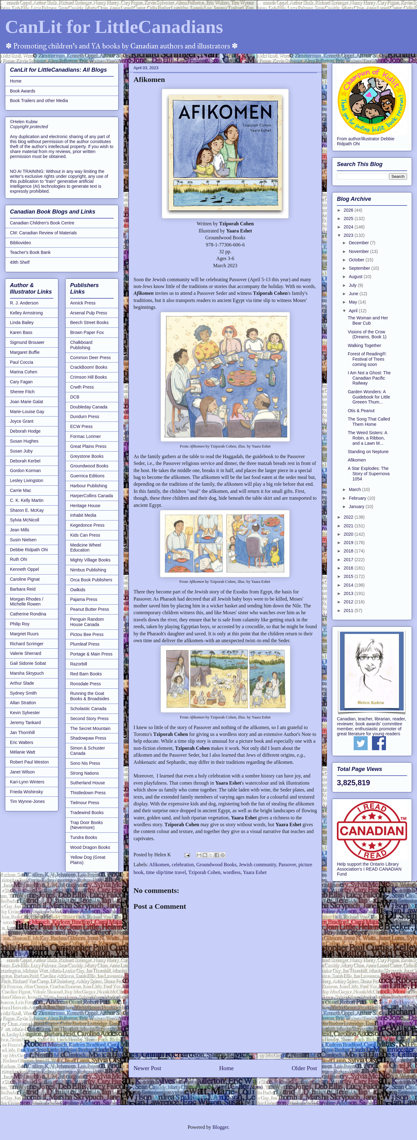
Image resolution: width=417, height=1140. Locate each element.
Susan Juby (21, 450)
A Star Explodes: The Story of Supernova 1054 (369, 473)
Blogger (220, 1127)
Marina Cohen (23, 371)
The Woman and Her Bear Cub (368, 320)
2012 (349, 601)
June (354, 293)
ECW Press (81, 426)
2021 (349, 525)
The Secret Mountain (90, 728)
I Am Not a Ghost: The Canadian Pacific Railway (369, 378)
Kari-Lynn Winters (27, 781)
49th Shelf (19, 262)
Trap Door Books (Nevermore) (86, 825)
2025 (349, 218)
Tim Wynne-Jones (27, 801)
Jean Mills (19, 529)
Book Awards (22, 90)
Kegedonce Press (87, 525)
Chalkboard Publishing (81, 345)
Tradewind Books (87, 812)
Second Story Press (89, 718)
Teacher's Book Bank (30, 252)
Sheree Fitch (22, 391)
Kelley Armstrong (26, 312)
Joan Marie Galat (26, 401)
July (353, 285)
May (353, 302)
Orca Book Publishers (91, 579)
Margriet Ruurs (24, 633)
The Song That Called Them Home (369, 422)
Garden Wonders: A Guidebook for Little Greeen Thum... (369, 397)
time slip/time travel (166, 872)
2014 (349, 585)
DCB (74, 396)
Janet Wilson (22, 771)
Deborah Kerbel (25, 460)
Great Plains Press (88, 446)
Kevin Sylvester (25, 712)
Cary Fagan (21, 381)
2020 (349, 534)
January (357, 506)
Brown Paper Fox (87, 332)
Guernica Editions (87, 475)
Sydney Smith (23, 693)
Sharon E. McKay (27, 510)
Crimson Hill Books (88, 377)
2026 (349, 210)
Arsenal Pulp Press (88, 312)
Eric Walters (21, 742)
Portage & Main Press (91, 653)
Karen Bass (21, 332)
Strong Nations (84, 773)
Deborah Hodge (25, 431)
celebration (183, 864)
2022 (349, 517)
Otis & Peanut (361, 410)
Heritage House (85, 505)
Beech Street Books (89, 322)
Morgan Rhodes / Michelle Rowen (26, 602)
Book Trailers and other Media (39, 100)
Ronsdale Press (85, 683)
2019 (349, 542)
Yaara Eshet (254, 872)
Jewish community (257, 864)
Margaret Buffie (24, 352)
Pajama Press (83, 599)
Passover (287, 864)
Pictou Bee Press (86, 634)
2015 (349, 576)
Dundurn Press (84, 416)
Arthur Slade (22, 683)
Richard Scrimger (26, 643)
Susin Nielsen (23, 539)
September (360, 268)
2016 (349, 567)
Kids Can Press (85, 535)
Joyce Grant (21, 421)
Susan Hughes (24, 441)
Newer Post (147, 1068)
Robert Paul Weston (29, 761)
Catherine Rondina (28, 613)
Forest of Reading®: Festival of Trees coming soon (367, 359)
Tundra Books (83, 837)
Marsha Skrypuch (27, 673)
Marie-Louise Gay (27, 411)
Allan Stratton (23, 702)
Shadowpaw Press (88, 738)
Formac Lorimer (85, 436)
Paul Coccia (21, 362)
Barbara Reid (23, 589)
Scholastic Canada (88, 708)
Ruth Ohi (18, 559)
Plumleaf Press (84, 644)
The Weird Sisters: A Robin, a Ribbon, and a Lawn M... (367, 438)
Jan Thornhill (22, 732)
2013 (349, 593)
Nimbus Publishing (88, 569)
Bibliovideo (20, 242)
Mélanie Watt (22, 752)
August (356, 276)
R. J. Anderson (24, 302)
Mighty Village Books (90, 559)
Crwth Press (82, 387)
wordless (232, 872)
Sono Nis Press (85, 763)
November (359, 251)
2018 (349, 550)
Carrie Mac (20, 490)
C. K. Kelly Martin (26, 500)
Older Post (304, 1068)
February (358, 498)
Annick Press (83, 302)
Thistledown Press (88, 792)
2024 (349, 226)
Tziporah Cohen (204, 872)
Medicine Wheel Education (85, 548)
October (357, 259)
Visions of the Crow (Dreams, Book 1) (367, 334)
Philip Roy (19, 623)
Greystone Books (86, 456)
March (355, 489)
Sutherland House (87, 782)
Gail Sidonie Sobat (28, 663)
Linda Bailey (22, 322)
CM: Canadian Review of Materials (43, 232)
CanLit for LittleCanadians (114, 26)
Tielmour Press (84, 802)
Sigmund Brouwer (27, 342)
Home (226, 1068)
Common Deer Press (90, 357)
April (354, 310)
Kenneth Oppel (24, 569)
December (359, 242)
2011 (349, 610)
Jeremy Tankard (25, 722)
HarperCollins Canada (91, 495)
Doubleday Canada (88, 406)
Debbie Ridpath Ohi (29, 549)
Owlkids (77, 589)
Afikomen (159, 864)
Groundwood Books (216, 864)
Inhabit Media (83, 515)
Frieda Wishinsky (26, 791)
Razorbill (78, 663)
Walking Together (364, 345)
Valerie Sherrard (25, 653)
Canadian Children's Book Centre (42, 222)
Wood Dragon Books (90, 847)
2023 (349, 235)
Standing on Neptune (368, 451)
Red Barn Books (86, 673)
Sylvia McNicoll (24, 519)
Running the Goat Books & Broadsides (89, 696)
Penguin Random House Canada (87, 622)
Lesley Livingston (26, 480)
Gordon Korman (25, 470)
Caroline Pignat (25, 579)
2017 (349, 559)
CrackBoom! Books (88, 367)
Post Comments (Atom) (238, 1086)
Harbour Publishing (88, 485)
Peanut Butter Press (89, 609)
